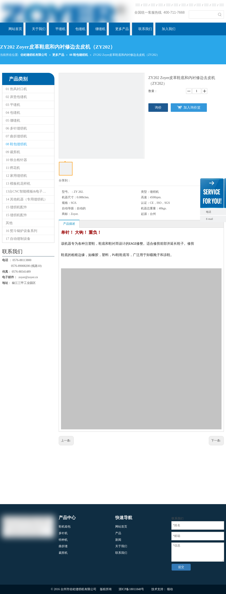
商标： (66, 214)
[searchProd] (202, 14)
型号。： (68, 191)
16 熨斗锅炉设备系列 (21, 231)
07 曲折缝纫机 (16, 136)
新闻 (118, 539)
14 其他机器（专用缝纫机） (26, 199)
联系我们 (121, 552)
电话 (215, 211)
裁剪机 (63, 552)
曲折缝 (63, 546)
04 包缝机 (13, 112)
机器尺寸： (69, 197)
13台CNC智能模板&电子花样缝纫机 (30, 191)
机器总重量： (150, 208)
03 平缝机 (13, 104)
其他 (9, 223)
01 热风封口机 (16, 89)
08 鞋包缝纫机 (16, 144)
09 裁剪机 (13, 152)
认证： (145, 202)
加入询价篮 (191, 107)
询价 (158, 107)
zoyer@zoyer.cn (27, 277)
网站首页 (121, 526)
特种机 (63, 539)
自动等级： (69, 208)
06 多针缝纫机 (16, 128)
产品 (118, 533)
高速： (145, 197)
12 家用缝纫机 (16, 175)
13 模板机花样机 (18, 183)
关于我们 (121, 546)
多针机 (63, 533)
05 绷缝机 (13, 120)
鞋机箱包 (65, 526)
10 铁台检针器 (16, 160)
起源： (145, 214)
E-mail (209, 218)
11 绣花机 (13, 168)
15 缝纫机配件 (16, 207)
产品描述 (69, 223)
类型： (145, 191)
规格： (66, 202)
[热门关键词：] (220, 14)
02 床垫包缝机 (16, 97)
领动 (170, 589)
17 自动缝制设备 (18, 238)
